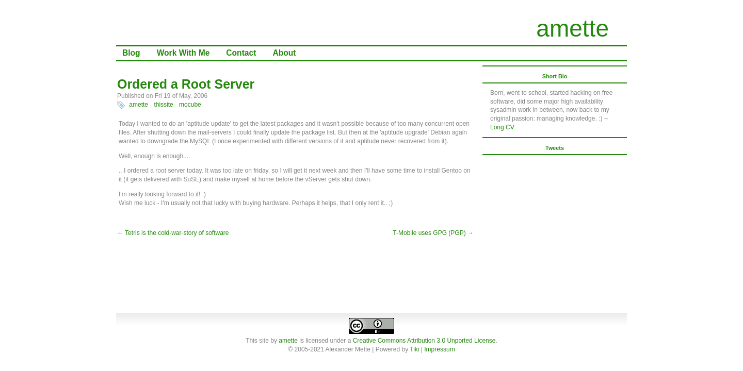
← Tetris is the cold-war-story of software (173, 233)
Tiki (414, 349)
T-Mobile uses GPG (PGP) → (433, 233)
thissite (163, 104)
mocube (190, 104)
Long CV (502, 127)
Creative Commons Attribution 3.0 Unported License (424, 340)
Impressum (439, 349)
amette (572, 28)
